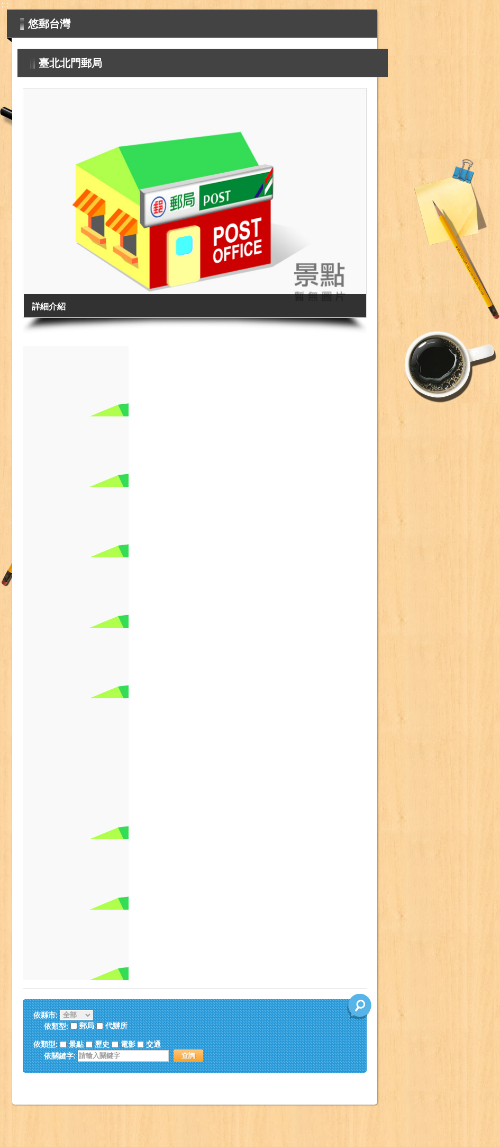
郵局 (86, 1026)
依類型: (45, 1044)
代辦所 (116, 1026)
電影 (128, 1045)
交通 (153, 1045)
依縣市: (45, 1015)
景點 (76, 1045)
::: (5, 4)
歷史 (102, 1045)
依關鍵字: (60, 1056)
